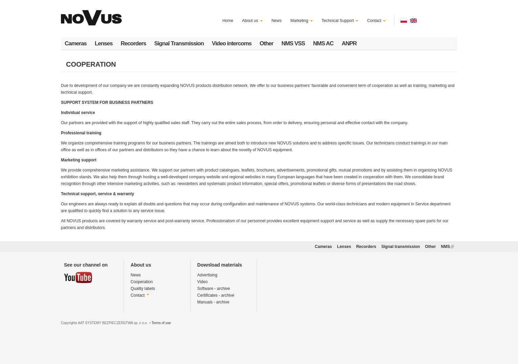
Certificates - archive (215, 295)
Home (227, 20)
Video (202, 281)
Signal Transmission (179, 43)
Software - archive (213, 288)
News (277, 20)
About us (252, 20)
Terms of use (161, 323)
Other (266, 43)
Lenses (104, 43)
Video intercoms (232, 43)
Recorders (133, 43)
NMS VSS (293, 43)
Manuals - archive (213, 302)
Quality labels (143, 288)
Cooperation (142, 281)
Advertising (207, 275)
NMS (447, 246)
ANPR (349, 43)
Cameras (76, 43)
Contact (376, 20)
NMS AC (323, 43)
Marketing (301, 20)
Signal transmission (400, 246)
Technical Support (340, 20)
